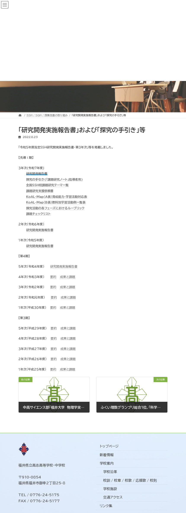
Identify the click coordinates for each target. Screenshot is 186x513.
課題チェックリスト (38, 213)
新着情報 (107, 455)
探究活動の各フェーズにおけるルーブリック (55, 208)
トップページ (109, 446)
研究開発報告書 (36, 173)
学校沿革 (110, 472)
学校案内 (107, 463)
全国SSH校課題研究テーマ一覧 (47, 185)
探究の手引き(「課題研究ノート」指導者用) (54, 179)
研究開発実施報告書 (39, 230)
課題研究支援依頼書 (39, 190)
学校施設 (110, 489)
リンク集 (106, 506)
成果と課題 (67, 276)
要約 (53, 276)
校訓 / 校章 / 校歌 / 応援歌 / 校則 (130, 480)
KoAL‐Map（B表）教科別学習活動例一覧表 (55, 202)
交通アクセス (113, 497)
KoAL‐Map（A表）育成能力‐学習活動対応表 (56, 196)
